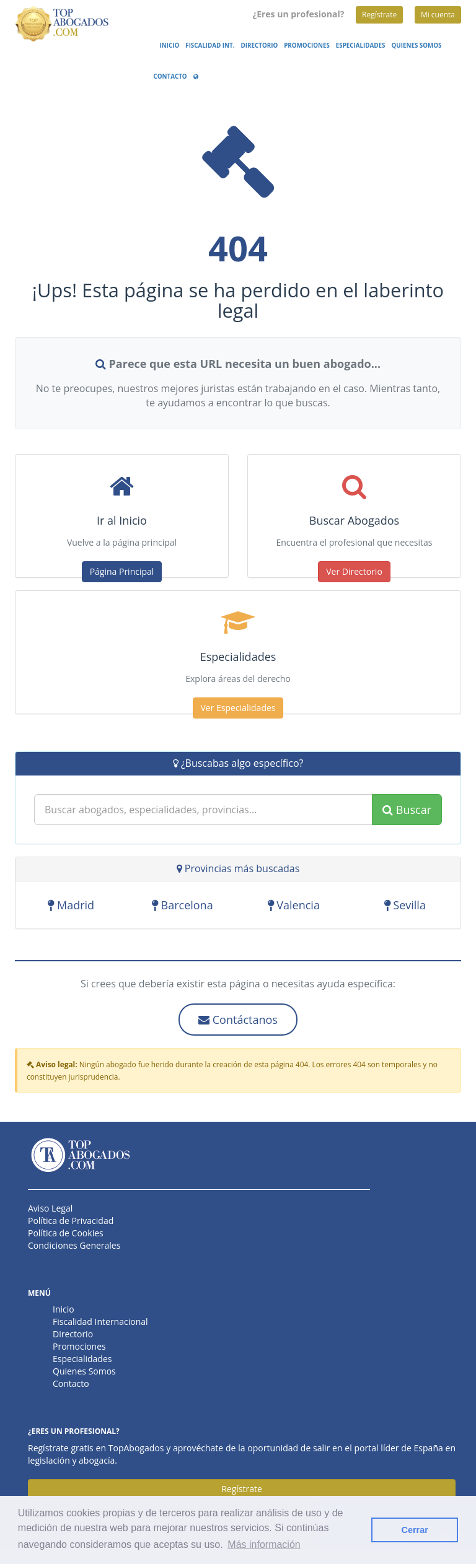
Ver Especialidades (238, 708)
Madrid (71, 906)
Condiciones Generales (74, 1245)
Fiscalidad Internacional (100, 1321)
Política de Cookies (66, 1233)
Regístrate (379, 14)
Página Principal (122, 571)
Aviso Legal (50, 1208)
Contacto (170, 76)
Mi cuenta (438, 14)
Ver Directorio (354, 571)
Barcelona (182, 906)
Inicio (170, 46)
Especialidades (361, 46)
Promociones (307, 46)
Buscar (406, 810)
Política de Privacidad (70, 1220)
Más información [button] (263, 1544)
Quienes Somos (417, 46)
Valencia (294, 906)
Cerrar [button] (415, 1530)
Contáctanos (238, 1019)
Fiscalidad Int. (209, 46)
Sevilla (405, 906)
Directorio (259, 46)
